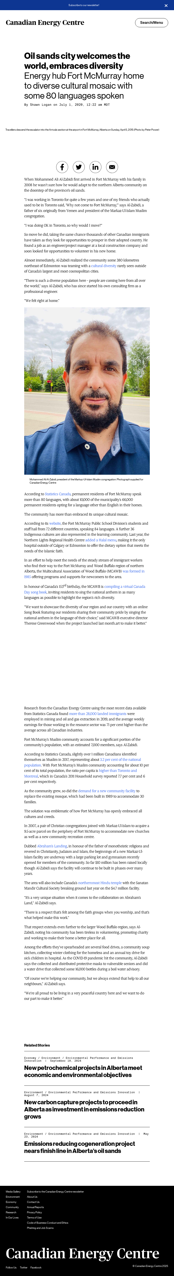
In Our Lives (12, 1217)
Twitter (23, 1267)
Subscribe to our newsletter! (84, 5)
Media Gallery (13, 1191)
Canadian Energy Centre (45, 22)
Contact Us (33, 1202)
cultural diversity (104, 266)
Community (12, 1207)
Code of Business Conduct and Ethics (47, 1222)
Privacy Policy (34, 1212)
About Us (32, 1197)
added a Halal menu (100, 540)
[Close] (166, 5)
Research (11, 1212)
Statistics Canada (58, 494)
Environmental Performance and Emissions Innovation (78, 1059)
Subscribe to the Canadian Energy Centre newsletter (55, 1191)
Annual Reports (35, 1207)
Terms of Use (34, 1217)
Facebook (36, 1267)
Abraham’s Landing (52, 846)
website (55, 523)
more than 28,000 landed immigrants (97, 714)
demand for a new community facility (107, 791)
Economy (30, 1058)
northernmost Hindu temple (100, 883)
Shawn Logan (40, 105)
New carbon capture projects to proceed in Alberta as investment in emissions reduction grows (84, 1109)
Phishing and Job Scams (40, 1228)
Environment (51, 1058)
